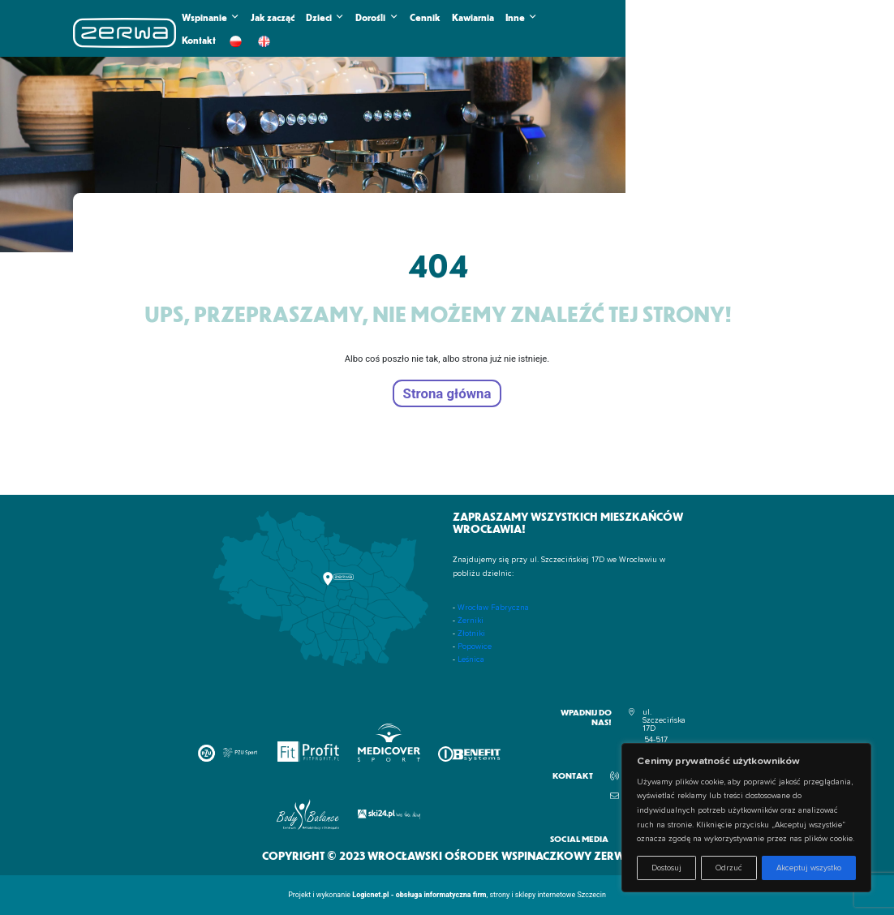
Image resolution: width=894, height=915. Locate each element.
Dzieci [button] (325, 17)
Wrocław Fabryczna (493, 608)
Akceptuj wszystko (808, 868)
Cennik (425, 17)
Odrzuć (729, 868)
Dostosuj (666, 868)
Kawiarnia (473, 17)
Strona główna (447, 393)
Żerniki (471, 620)
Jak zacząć (272, 17)
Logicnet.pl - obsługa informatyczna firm (419, 895)
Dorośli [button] (376, 17)
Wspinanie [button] (210, 17)
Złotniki (471, 633)
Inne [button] (521, 17)
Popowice (475, 646)
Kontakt (199, 39)
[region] (746, 817)
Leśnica (471, 659)
